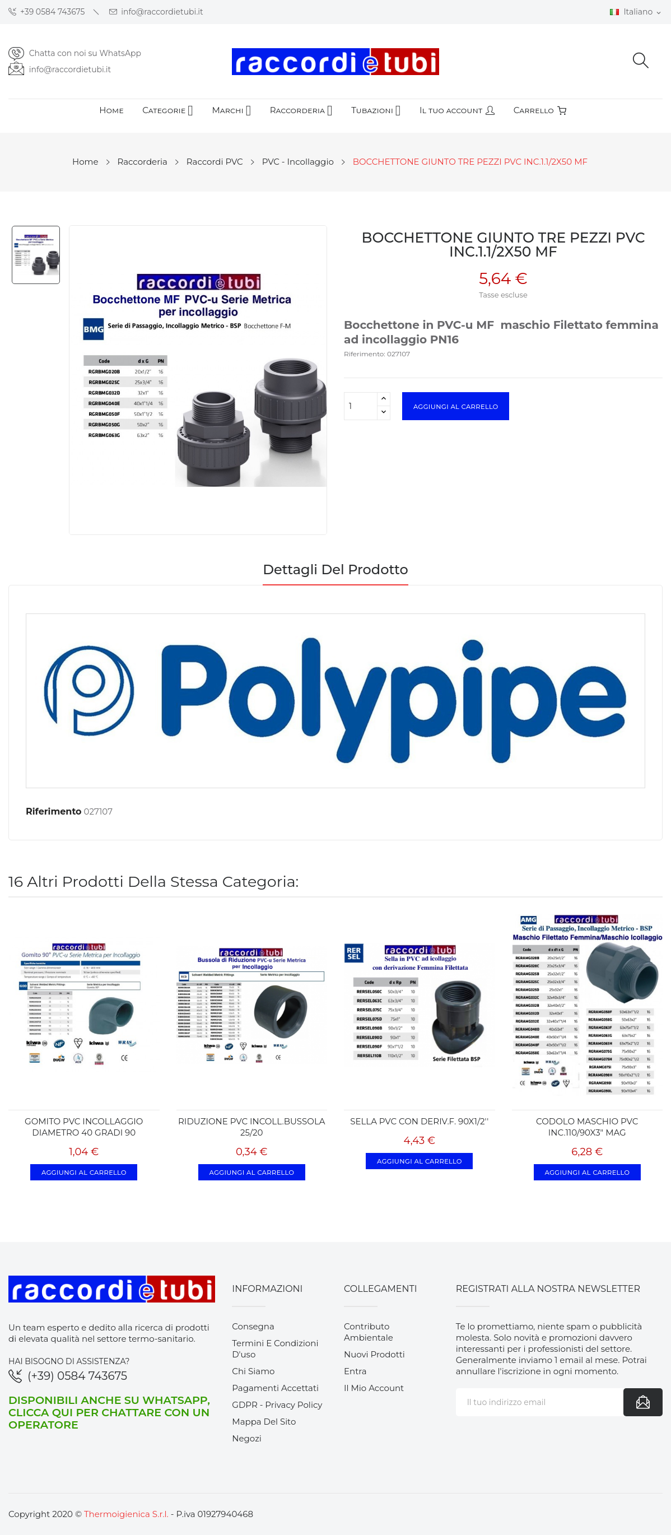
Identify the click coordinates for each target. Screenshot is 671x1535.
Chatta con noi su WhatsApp (85, 53)
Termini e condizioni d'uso (275, 1349)
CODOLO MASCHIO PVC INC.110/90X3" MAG (587, 1127)
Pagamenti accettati (275, 1388)
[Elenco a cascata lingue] (636, 12)
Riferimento (54, 811)
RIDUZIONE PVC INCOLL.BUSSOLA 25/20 (251, 1127)
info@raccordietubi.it (156, 12)
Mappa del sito (264, 1421)
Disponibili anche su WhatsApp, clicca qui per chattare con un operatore (109, 1412)
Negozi (247, 1438)
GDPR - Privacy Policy (277, 1404)
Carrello (540, 110)
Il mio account (374, 1388)
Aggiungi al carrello (455, 406)
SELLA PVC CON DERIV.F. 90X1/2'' (419, 1121)
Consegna (253, 1326)
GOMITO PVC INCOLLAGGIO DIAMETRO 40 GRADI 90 (84, 1127)
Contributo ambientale (368, 1332)
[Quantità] (361, 406)
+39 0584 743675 (46, 12)
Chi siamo (253, 1371)
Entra (355, 1371)
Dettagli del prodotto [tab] (335, 570)
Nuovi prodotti (374, 1354)
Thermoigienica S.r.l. (126, 1514)
